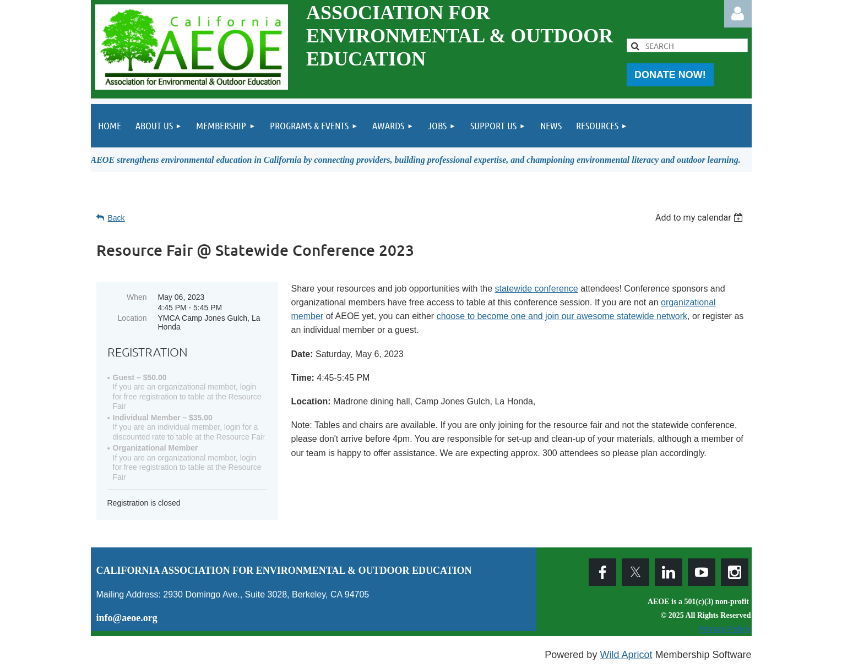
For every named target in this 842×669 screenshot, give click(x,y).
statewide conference (536, 288)
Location (132, 318)
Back (116, 217)
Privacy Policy (725, 628)
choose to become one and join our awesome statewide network (562, 316)
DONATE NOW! (670, 74)
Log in (738, 14)
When (137, 297)
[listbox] (700, 217)
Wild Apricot (626, 654)
